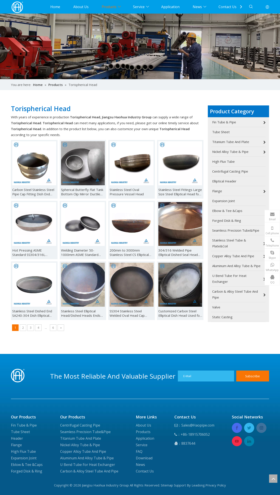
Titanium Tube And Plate (80, 438)
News (197, 6)
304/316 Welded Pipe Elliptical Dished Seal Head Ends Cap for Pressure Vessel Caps (178, 252)
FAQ (139, 451)
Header (17, 438)
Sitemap (167, 485)
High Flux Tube (23, 451)
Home (55, 6)
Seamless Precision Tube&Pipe (85, 431)
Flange (16, 445)
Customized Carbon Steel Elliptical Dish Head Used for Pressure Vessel (179, 313)
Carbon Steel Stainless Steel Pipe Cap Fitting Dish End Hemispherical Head (33, 191)
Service (139, 6)
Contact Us (227, 6)
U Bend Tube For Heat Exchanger (87, 464)
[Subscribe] (252, 376)
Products (109, 6)
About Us (81, 6)
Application (170, 6)
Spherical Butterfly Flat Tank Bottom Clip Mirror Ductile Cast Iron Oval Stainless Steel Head (82, 191)
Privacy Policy (215, 485)
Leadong (198, 485)
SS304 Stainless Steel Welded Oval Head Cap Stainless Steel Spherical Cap (131, 313)
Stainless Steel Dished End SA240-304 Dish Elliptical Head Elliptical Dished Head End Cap (33, 313)
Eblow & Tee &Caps (27, 464)
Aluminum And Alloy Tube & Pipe (87, 458)
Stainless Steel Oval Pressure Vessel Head (127, 191)
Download (144, 458)
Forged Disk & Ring (26, 471)
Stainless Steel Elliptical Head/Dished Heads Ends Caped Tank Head (80, 313)
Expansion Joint (24, 458)
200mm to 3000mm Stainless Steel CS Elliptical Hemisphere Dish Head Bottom (129, 252)
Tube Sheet (20, 431)
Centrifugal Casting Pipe (80, 425)
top (273, 478)
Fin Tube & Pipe (24, 425)
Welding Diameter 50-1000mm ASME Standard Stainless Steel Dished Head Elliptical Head (82, 252)
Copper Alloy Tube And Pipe (83, 451)
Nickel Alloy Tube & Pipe (80, 445)
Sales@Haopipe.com (197, 425)
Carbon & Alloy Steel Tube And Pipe (89, 471)
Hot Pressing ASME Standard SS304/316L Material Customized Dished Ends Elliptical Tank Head (33, 252)
